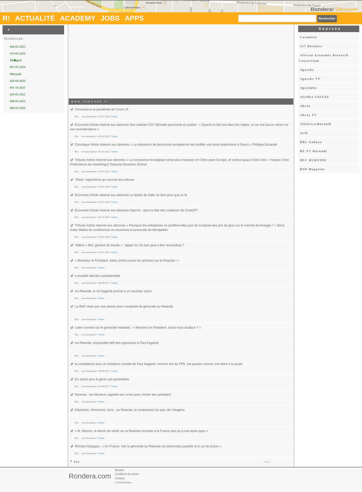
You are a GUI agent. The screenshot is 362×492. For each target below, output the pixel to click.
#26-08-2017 (104, 371)
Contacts (120, 478)
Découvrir (346, 9)
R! (6, 18)
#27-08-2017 (104, 386)
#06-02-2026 (17, 108)
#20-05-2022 (17, 94)
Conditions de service (127, 474)
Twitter (114, 116)
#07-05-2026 (17, 67)
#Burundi (15, 74)
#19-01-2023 (104, 187)
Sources (330, 29)
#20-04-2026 (17, 81)
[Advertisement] (181, 61)
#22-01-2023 (104, 136)
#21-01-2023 (104, 116)
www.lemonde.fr (89, 116)
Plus (77, 116)
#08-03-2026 (17, 101)
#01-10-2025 (17, 87)
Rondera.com (90, 476)
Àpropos (119, 470)
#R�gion (16, 60)
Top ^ (268, 462)
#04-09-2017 (104, 283)
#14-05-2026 (17, 53)
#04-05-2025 (17, 46)
